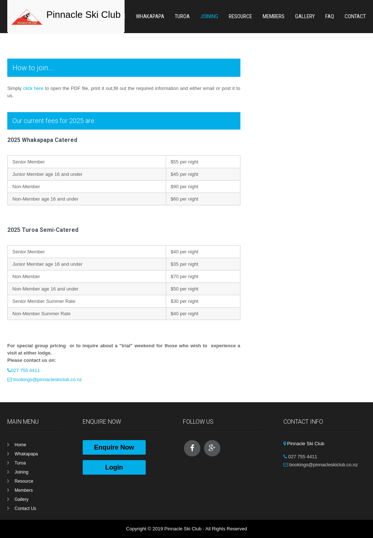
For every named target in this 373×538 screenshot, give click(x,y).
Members (273, 16)
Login (114, 467)
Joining (209, 16)
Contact (355, 16)
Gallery (305, 16)
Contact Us (25, 508)
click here (33, 88)
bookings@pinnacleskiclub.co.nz (47, 379)
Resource (240, 16)
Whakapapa (150, 16)
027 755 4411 (25, 370)
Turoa (182, 16)
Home (20, 444)
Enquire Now (114, 447)
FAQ (329, 16)
